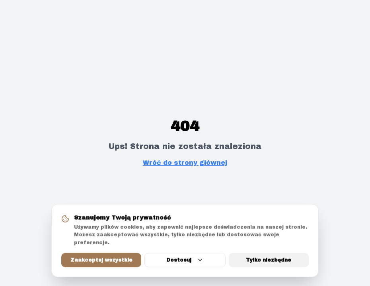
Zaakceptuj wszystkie (101, 260)
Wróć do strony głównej (185, 162)
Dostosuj (184, 260)
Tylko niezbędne (268, 260)
